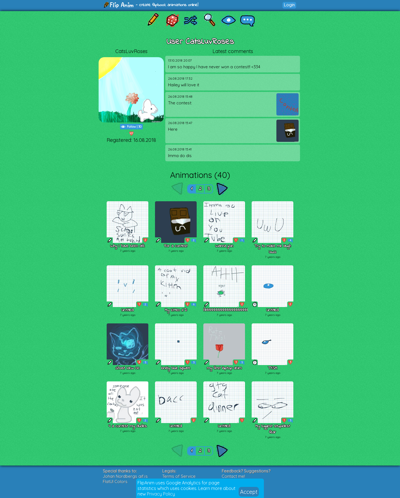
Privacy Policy (161, 494)
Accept (249, 491)
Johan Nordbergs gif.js (125, 476)
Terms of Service (179, 476)
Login (289, 4)
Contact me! (233, 476)
